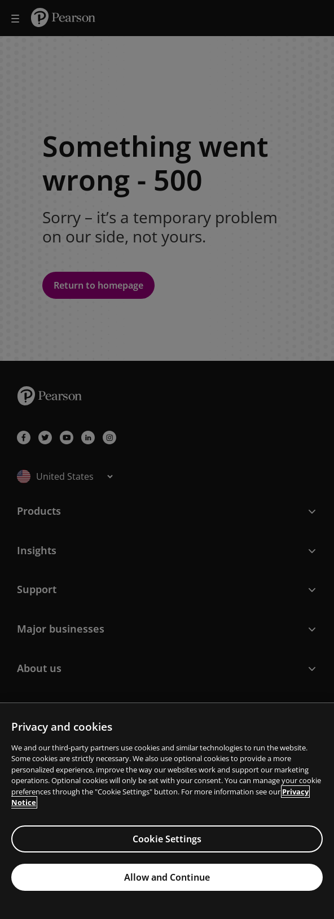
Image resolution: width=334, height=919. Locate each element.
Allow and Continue (167, 877)
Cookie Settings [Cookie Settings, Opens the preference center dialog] (167, 839)
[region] (167, 811)
